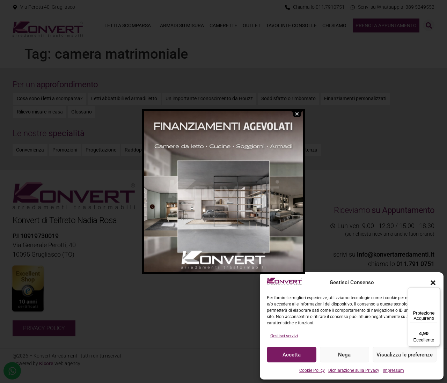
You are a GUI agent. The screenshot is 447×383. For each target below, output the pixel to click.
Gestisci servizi (284, 335)
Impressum (393, 370)
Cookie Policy (312, 370)
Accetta (292, 355)
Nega (344, 355)
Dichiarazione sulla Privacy (353, 370)
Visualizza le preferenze (404, 355)
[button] (433, 282)
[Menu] (436, 291)
